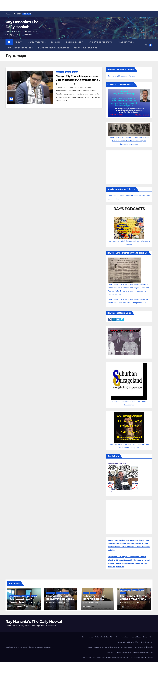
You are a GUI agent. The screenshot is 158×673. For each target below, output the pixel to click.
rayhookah (79, 84)
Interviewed (121, 642)
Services (110, 652)
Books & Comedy (74, 42)
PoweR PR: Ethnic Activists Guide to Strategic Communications (110, 647)
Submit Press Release (123, 652)
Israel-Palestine (36, 42)
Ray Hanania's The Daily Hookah (34, 621)
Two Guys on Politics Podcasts (141, 657)
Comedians (124, 637)
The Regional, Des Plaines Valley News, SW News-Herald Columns (106, 657)
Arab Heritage (125, 42)
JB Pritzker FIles (132, 642)
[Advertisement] (79, 5)
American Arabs (15, 596)
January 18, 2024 (129, 603)
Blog (116, 637)
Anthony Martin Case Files (104, 637)
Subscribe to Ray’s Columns (142, 652)
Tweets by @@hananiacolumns (121, 76)
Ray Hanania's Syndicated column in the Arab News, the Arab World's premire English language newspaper (129, 136)
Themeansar (46, 647)
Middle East (60, 72)
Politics (75, 72)
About (18, 42)
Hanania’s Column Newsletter (53, 48)
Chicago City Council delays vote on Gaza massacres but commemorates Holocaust (77, 80)
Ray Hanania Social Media (20, 48)
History (134, 590)
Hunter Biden (147, 637)
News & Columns (146, 642)
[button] (146, 45)
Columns (55, 42)
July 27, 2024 (17, 606)
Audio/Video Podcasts (100, 42)
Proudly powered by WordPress (17, 647)
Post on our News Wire (85, 48)
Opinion (68, 72)
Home (84, 637)
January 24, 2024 (92, 603)
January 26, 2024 (65, 84)
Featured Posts (136, 637)
